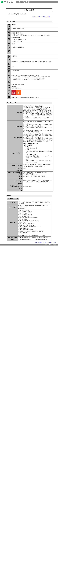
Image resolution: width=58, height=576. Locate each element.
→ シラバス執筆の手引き (39, 242)
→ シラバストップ (51, 242)
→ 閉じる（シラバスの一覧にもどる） (41, 16)
